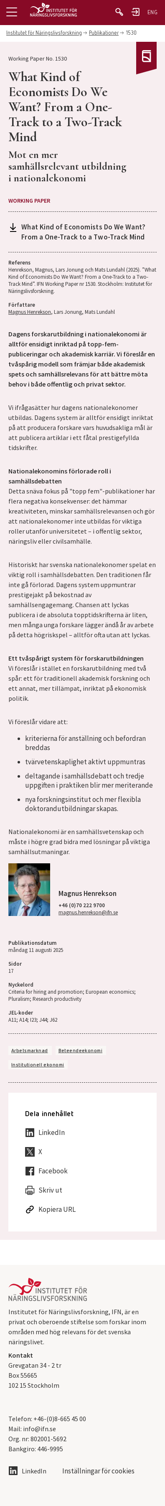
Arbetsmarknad (29, 1050)
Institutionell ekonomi (37, 1065)
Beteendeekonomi (80, 1050)
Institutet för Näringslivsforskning (44, 33)
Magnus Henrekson (29, 311)
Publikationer (104, 33)
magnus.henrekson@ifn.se (88, 912)
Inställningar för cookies (98, 1471)
